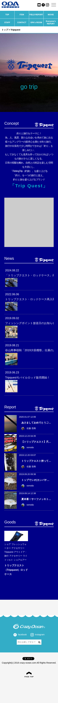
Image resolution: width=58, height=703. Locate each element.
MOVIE (51, 15)
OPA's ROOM (36, 22)
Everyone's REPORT (51, 22)
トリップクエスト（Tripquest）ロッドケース (16, 570)
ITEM (21, 15)
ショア (7, 544)
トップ (5, 30)
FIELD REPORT (36, 15)
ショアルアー (20, 560)
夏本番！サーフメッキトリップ (38, 499)
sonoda (27, 447)
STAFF (7, 22)
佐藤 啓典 (28, 428)
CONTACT (21, 22)
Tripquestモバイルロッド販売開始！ (27, 377)
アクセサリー (17, 548)
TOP (7, 15)
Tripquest (8, 552)
